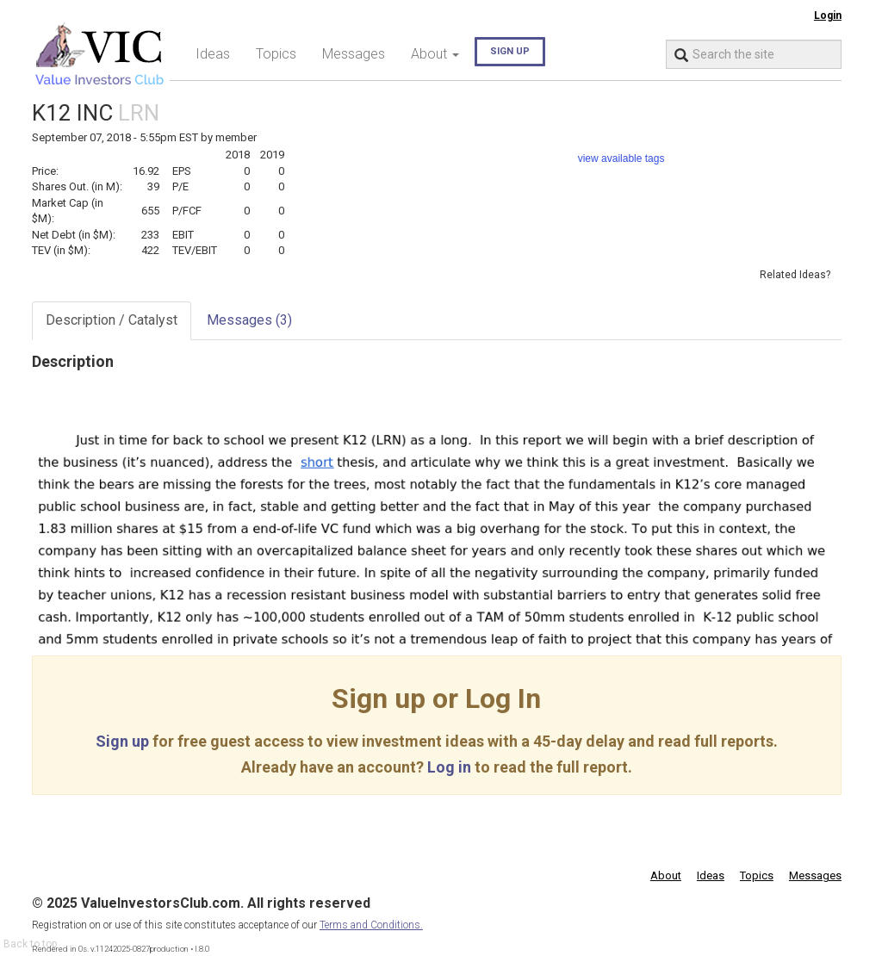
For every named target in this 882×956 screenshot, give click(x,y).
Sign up (510, 51)
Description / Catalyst (111, 320)
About (665, 875)
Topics (276, 54)
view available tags (621, 158)
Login (828, 15)
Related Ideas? (795, 275)
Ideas (213, 54)
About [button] (435, 54)
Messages (353, 54)
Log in (449, 767)
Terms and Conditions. (371, 925)
